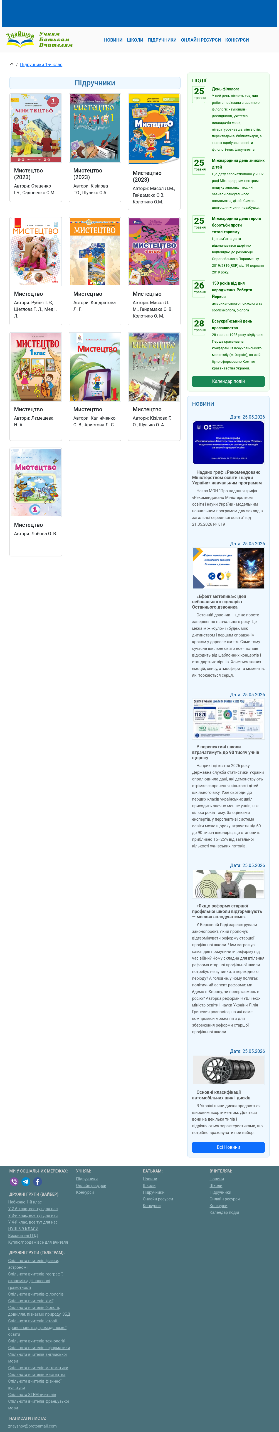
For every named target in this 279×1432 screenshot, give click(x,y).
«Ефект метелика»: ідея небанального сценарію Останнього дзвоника (219, 602)
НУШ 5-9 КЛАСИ (23, 1229)
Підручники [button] (162, 40)
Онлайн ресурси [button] (201, 40)
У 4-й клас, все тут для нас (33, 1222)
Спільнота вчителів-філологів (36, 1294)
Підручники (87, 1179)
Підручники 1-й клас (41, 64)
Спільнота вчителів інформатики (39, 1347)
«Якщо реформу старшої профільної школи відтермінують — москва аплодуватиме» (227, 911)
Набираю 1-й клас (25, 1202)
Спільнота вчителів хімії (30, 1301)
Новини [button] (113, 40)
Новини (150, 1179)
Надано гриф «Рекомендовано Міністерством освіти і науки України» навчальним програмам (227, 478)
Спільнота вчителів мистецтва (37, 1374)
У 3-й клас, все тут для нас (33, 1215)
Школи (149, 1185)
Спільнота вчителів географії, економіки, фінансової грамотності (35, 1281)
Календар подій (228, 381)
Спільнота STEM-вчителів (32, 1394)
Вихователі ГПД (23, 1235)
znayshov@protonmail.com (32, 1426)
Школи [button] (135, 40)
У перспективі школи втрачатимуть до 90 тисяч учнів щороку (225, 752)
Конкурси (85, 1192)
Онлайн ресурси (91, 1185)
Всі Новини (228, 1147)
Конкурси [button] (237, 40)
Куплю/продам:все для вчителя (38, 1242)
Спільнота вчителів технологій (37, 1341)
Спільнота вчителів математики (38, 1368)
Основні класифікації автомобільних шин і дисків (221, 1095)
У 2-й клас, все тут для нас (33, 1209)
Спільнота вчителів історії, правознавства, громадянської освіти (37, 1328)
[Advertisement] (110, 12)
